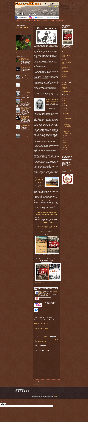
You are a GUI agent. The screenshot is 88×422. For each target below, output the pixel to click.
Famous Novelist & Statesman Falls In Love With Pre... (68, 119)
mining (39, 339)
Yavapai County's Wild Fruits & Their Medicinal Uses (25, 59)
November (66, 113)
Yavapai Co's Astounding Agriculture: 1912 (67, 132)
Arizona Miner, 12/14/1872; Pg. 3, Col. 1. (41, 328)
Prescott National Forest (66, 91)
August (65, 135)
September (66, 116)
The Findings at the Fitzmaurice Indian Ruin (25, 100)
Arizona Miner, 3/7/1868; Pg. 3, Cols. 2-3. (41, 330)
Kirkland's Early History (67, 122)
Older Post (57, 381)
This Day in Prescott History (67, 57)
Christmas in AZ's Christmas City (65, 88)
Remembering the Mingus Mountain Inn (25, 76)
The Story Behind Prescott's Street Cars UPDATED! (67, 125)
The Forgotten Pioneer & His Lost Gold (25, 68)
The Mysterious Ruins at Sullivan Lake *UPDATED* (25, 92)
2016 (65, 151)
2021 (65, 105)
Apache (42, 337)
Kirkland (35, 339)
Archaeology (64, 84)
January (65, 147)
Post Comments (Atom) (42, 384)
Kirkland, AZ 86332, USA (42, 341)
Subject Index (64, 59)
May (65, 140)
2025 (65, 98)
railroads (50, 339)
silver (53, 339)
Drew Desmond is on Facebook (44, 294)
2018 (65, 110)
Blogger (55, 396)
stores (35, 340)
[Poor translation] (4, 404)
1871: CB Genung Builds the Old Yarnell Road (52, 101)
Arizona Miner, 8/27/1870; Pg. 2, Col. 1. (41, 325)
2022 (65, 103)
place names (46, 339)
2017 (65, 149)
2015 (65, 152)
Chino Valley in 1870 (24, 134)
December (66, 111)
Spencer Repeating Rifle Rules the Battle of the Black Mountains (25, 117)
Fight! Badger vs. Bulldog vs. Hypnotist (67, 129)
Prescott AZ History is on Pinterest (45, 297)
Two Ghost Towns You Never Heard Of (25, 83)
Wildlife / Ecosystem (65, 77)
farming (52, 337)
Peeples (41, 339)
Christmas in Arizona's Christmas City (66, 56)
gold (55, 337)
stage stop (56, 339)
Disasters (64, 76)
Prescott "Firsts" (65, 71)
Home (46, 381)
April (65, 142)
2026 (65, 96)
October (65, 115)
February (66, 145)
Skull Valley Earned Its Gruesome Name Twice (25, 109)
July (65, 137)
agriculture (39, 337)
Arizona (45, 337)
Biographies (64, 74)
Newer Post (36, 381)
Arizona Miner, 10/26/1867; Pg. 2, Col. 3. (41, 323)
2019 (65, 108)
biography (49, 337)
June (65, 138)
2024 (65, 100)
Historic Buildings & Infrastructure (65, 68)
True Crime (64, 73)
